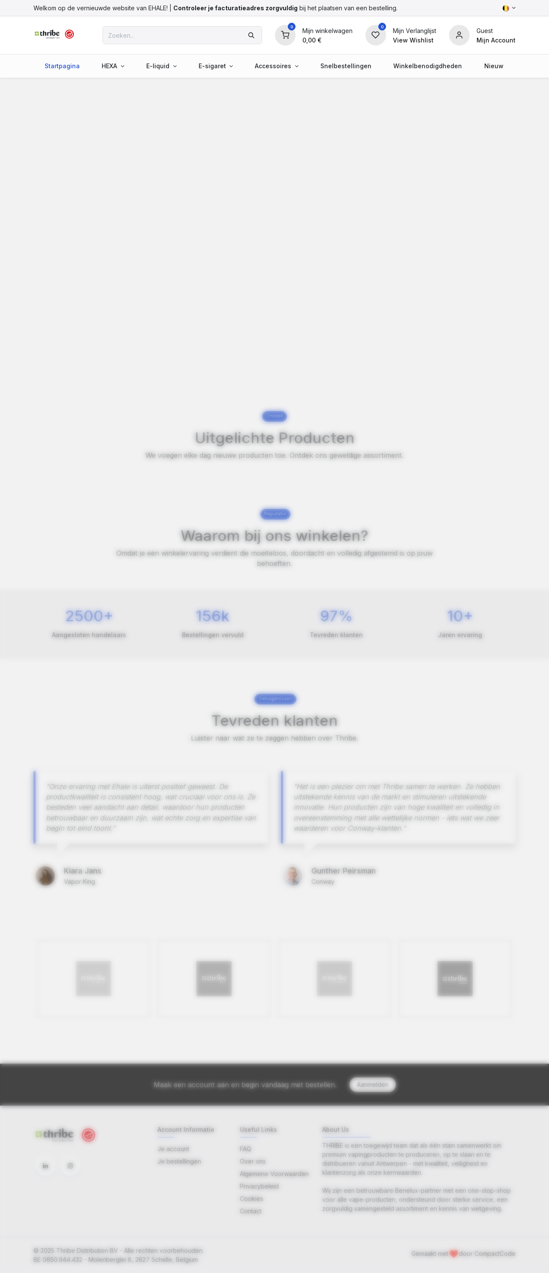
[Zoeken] (251, 35)
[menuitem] (61, 65)
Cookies (251, 1198)
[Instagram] (70, 1165)
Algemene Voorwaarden (274, 1173)
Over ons (253, 1161)
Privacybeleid (259, 1186)
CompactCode (495, 1253)
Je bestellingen (179, 1161)
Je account (173, 1148)
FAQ (245, 1148)
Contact (251, 1211)
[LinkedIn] (45, 1165)
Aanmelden (373, 1084)
